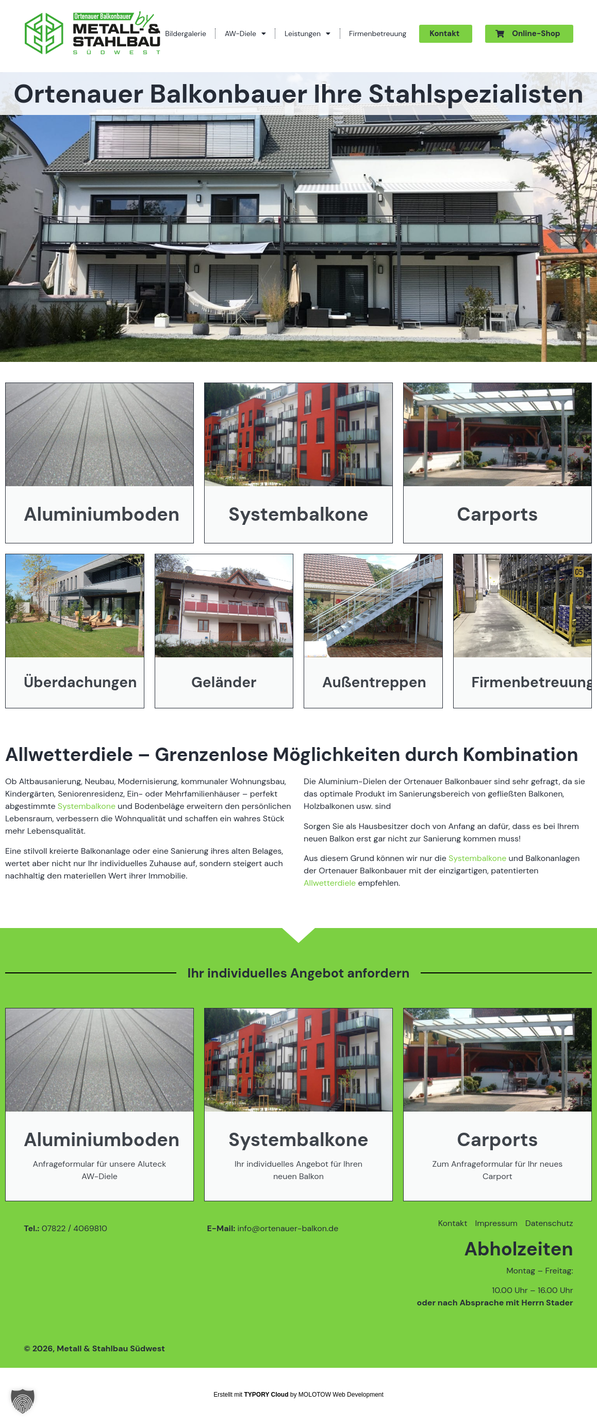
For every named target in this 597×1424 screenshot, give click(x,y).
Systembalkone (86, 806)
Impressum (496, 1223)
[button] (22, 1401)
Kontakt (453, 1223)
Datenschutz (549, 1223)
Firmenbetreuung (377, 33)
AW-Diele (245, 33)
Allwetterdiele (330, 882)
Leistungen (307, 33)
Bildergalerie (185, 33)
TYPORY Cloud (266, 1394)
